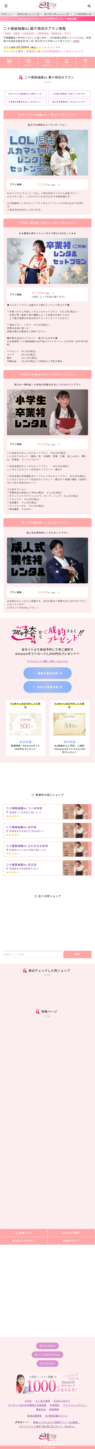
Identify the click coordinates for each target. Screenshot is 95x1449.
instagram (47, 1345)
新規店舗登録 (34, 1415)
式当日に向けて (61, 1400)
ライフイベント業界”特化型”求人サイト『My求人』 (47, 1426)
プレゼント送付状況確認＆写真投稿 (27, 1405)
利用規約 (55, 1405)
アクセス (85, 62)
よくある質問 (42, 1400)
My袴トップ (24, 1232)
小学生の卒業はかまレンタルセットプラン (26, 102)
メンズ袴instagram (47, 1354)
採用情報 (54, 1409)
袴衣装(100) (47, 62)
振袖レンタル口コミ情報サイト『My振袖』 (56, 1422)
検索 (77, 954)
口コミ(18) (28, 62)
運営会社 (41, 1409)
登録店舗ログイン (56, 1415)
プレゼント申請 (71, 1232)
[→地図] (75, 40)
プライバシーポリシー (75, 1405)
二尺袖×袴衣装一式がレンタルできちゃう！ (71, 93)
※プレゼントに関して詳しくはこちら (47, 661)
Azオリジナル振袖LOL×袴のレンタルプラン (28, 93)
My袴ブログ (71, 1240)
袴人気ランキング (23, 1240)
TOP (9, 62)
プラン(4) (66, 62)
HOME (28, 1400)
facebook (47, 1363)
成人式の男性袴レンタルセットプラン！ (69, 102)
